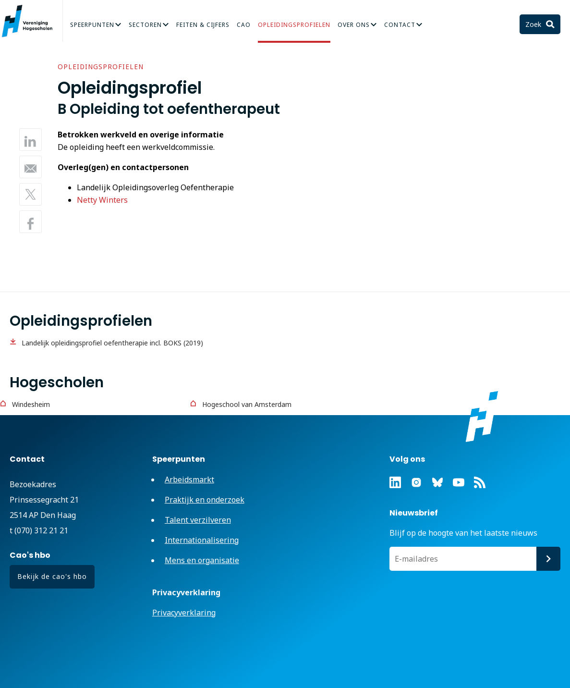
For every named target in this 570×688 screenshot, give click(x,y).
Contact (399, 25)
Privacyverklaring (184, 612)
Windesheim (31, 404)
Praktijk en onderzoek (204, 499)
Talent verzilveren (198, 520)
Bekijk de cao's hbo (52, 576)
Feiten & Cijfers (203, 25)
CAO (244, 25)
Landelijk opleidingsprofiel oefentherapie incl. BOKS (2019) (112, 342)
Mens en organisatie (202, 560)
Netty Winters (102, 200)
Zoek (534, 24)
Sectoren (145, 25)
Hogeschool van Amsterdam (246, 404)
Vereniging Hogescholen (31, 21)
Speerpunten (92, 25)
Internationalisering (202, 540)
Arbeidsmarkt (189, 479)
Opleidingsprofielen (294, 25)
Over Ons (354, 25)
